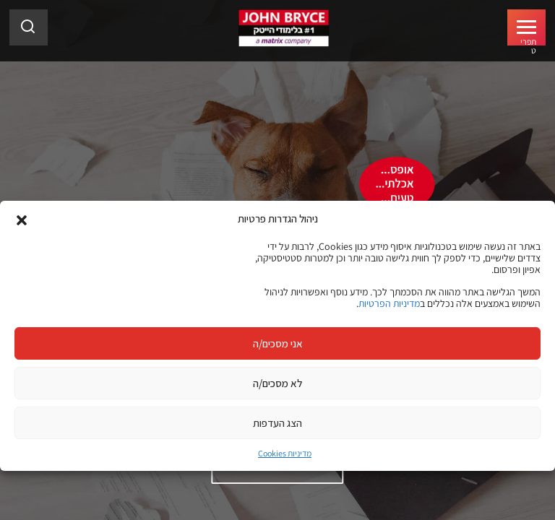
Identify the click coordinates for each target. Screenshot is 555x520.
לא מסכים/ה (277, 383)
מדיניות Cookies (284, 453)
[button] (21, 219)
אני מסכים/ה (278, 343)
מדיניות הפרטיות (389, 303)
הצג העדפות (277, 423)
